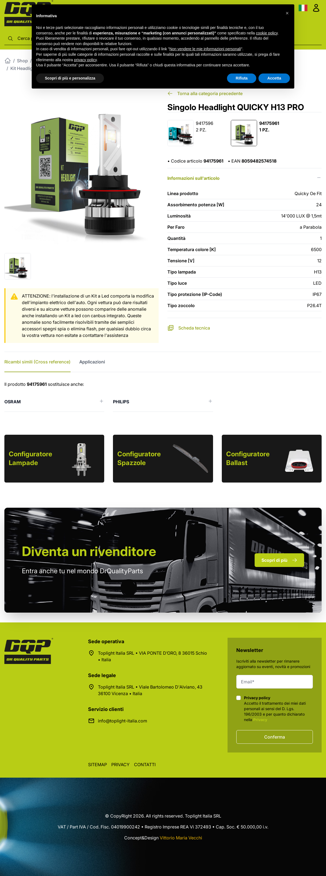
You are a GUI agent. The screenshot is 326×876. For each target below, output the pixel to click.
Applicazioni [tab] (92, 361)
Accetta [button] (274, 78)
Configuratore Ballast (248, 458)
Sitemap (97, 764)
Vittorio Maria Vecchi (181, 837)
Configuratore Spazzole (139, 458)
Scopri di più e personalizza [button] (70, 78)
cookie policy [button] (267, 33)
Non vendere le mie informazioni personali (205, 49)
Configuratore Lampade (30, 458)
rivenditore (89, 551)
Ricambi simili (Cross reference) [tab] (37, 361)
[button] (287, 13)
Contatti (145, 764)
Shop (22, 60)
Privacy (260, 719)
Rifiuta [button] (242, 78)
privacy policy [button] (85, 60)
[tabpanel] (163, 396)
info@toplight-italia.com (122, 721)
